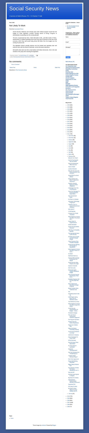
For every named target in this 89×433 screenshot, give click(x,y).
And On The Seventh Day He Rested (73, 161)
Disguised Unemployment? (72, 349)
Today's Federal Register (72, 97)
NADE (67, 81)
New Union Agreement (73, 359)
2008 (68, 400)
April (69, 152)
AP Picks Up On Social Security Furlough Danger (73, 238)
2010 (68, 396)
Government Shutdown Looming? (73, 332)
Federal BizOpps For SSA (72, 73)
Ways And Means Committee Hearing (73, 329)
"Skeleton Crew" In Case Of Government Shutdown (73, 206)
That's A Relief (71, 166)
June (69, 148)
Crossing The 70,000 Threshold (73, 214)
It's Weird (70, 253)
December (71, 135)
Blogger (54, 425)
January (70, 393)
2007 (68, 402)
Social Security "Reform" (29, 56)
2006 (68, 404)
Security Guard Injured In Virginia (73, 375)
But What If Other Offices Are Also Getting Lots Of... (73, 390)
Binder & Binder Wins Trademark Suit (73, 289)
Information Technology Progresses (73, 202)
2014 (68, 127)
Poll (69, 291)
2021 (68, 113)
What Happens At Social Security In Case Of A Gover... (74, 305)
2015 (68, 125)
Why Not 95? (71, 372)
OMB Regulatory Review (72, 85)
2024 (68, 107)
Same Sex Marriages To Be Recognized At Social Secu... (73, 193)
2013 (68, 129)
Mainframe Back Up (72, 255)
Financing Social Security (18, 56)
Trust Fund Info (69, 98)
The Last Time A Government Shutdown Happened (73, 316)
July (69, 146)
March (70, 154)
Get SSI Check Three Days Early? (73, 343)
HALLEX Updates (70, 78)
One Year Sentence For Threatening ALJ (73, 353)
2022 (68, 111)
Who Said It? (71, 209)
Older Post (57, 67)
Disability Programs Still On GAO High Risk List (73, 280)
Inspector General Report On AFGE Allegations (73, 185)
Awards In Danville (72, 265)
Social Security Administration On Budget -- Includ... (73, 310)
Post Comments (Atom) (21, 70)
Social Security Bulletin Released (73, 227)
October (70, 139)
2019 (68, 117)
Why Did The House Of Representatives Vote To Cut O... (74, 172)
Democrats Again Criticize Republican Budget (73, 271)
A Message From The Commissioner (73, 188)
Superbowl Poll (71, 384)
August (70, 144)
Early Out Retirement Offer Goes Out (73, 164)
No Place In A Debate (73, 199)
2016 (68, 123)
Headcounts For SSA (71, 79)
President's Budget (72, 313)
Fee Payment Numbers (73, 319)
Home (35, 67)
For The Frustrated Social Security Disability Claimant (73, 27)
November (71, 137)
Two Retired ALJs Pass (73, 301)
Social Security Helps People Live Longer (73, 263)
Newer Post (12, 67)
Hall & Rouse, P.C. (70, 61)
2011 (68, 134)
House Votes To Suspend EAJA (72, 222)
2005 (68, 406)
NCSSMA (68, 83)
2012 (68, 131)
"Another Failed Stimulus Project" (73, 356)
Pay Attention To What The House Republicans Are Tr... (73, 369)
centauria (43, 425)
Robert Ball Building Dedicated (72, 361)
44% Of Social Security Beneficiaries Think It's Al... (73, 276)
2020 (68, 115)
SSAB (67, 95)
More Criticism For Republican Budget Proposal (73, 285)
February (70, 156)
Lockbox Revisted (72, 168)
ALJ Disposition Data (71, 66)
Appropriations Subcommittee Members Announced (73, 381)
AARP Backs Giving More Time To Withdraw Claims (73, 298)
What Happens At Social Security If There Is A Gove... (74, 250)
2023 (68, 109)
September (71, 141)
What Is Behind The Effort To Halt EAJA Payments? (73, 180)
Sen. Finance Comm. (71, 89)
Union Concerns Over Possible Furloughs (73, 242)
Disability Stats (69, 72)
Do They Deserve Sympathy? (72, 346)
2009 (68, 398)
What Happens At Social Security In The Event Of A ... (74, 218)
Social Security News (34, 8)
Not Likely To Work (72, 386)
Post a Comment (15, 64)
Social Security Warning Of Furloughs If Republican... (73, 246)
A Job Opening (71, 211)
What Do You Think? (73, 158)
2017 (68, 121)
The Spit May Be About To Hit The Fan (73, 234)
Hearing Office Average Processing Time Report (73, 259)
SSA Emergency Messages (72, 94)
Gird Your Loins (71, 268)
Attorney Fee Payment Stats (73, 67)
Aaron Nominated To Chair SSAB (73, 337)
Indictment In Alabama (73, 335)
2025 (68, 105)
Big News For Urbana (73, 377)
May (69, 150)
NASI (67, 82)
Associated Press (18, 29)
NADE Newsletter (72, 224)
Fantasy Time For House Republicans (73, 322)
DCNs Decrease (72, 340)
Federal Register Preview (72, 75)
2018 (68, 119)
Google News (69, 76)
